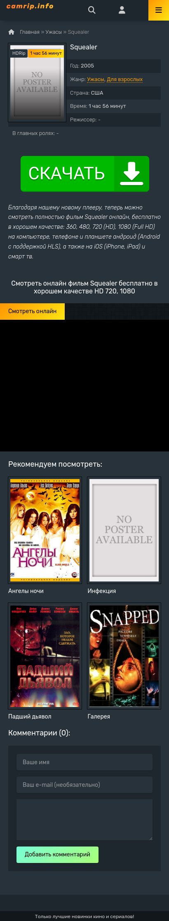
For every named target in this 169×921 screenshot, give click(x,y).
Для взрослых (125, 79)
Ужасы (95, 79)
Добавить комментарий (57, 854)
